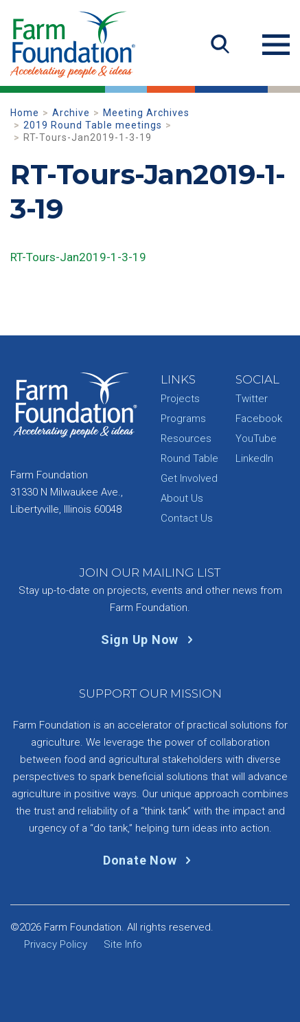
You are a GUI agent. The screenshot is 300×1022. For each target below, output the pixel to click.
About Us (182, 498)
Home (24, 112)
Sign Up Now (150, 639)
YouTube (256, 438)
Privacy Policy (55, 944)
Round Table (189, 458)
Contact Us (187, 518)
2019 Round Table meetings (92, 125)
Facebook (258, 418)
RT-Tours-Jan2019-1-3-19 (78, 257)
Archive (71, 112)
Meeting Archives (146, 112)
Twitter (251, 398)
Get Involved (189, 478)
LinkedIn (254, 458)
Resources (186, 438)
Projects (180, 398)
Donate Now (150, 860)
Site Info (123, 944)
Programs (183, 418)
